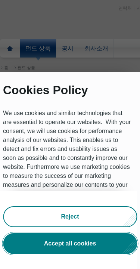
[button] (70, 216)
